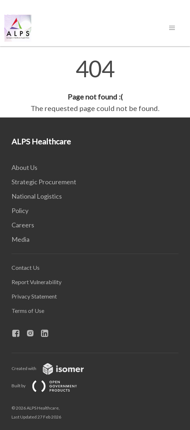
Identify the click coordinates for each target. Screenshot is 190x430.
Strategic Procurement (44, 182)
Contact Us (26, 267)
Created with (53, 368)
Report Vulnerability (37, 281)
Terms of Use (28, 310)
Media (21, 239)
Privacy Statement (34, 296)
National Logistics (37, 196)
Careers (23, 225)
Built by (50, 385)
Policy (20, 210)
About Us (24, 167)
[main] (95, 85)
